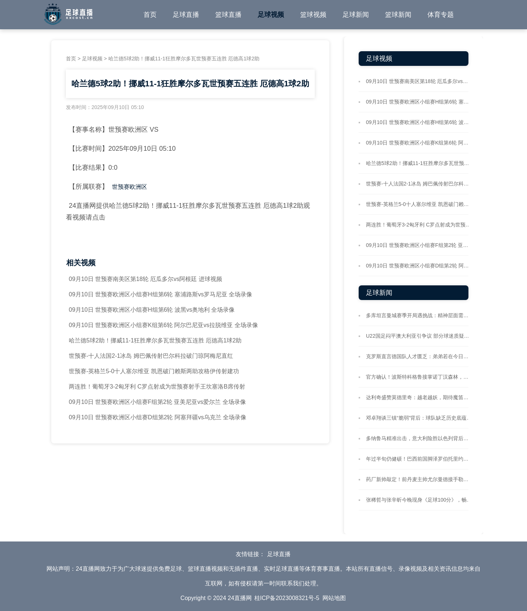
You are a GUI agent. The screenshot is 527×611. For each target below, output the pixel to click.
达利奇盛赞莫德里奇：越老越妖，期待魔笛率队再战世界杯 (419, 397)
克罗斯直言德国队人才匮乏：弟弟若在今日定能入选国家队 (419, 356)
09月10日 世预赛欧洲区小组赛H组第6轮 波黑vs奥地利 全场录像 (152, 310)
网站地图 (334, 598)
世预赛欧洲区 (129, 187)
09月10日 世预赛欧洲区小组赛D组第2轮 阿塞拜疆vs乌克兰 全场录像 (157, 417)
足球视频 (271, 14)
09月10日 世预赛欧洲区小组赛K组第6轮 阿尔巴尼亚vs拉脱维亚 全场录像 (163, 325)
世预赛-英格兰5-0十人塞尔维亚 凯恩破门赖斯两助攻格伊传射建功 (154, 371)
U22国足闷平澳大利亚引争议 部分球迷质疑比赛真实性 (419, 336)
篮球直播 (228, 14)
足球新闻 (356, 14)
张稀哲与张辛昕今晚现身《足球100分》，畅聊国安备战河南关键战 (419, 500)
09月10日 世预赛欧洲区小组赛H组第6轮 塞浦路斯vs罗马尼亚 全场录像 (160, 294)
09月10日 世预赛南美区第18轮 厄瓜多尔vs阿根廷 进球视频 (145, 279)
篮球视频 (313, 14)
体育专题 (440, 14)
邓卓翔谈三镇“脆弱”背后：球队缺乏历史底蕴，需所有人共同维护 (419, 418)
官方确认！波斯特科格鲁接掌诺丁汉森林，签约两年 (419, 377)
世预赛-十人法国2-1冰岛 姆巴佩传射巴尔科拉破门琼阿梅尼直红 (151, 356)
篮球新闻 (398, 14)
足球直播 (186, 14)
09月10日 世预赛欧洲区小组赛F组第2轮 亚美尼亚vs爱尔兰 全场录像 (157, 402)
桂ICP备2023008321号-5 (286, 598)
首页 (150, 14)
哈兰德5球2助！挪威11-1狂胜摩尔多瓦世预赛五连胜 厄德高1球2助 (155, 340)
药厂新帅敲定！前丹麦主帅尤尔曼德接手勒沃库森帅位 (419, 479)
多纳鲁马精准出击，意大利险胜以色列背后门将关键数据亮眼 (419, 438)
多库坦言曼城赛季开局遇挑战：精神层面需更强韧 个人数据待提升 (419, 315)
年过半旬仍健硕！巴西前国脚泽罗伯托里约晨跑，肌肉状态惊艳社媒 (419, 459)
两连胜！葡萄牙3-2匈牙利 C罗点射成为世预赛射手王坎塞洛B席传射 (157, 386)
